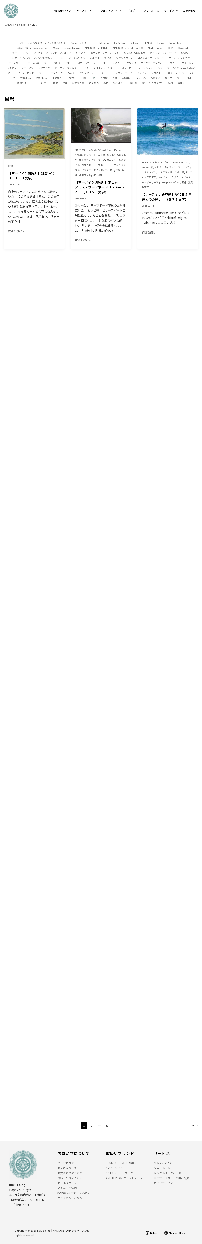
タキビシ (12, 68)
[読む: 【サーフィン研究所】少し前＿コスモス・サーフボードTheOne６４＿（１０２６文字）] (101, 128)
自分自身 (132, 83)
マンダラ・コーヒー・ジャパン (129, 73)
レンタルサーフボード (168, 1173)
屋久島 (168, 78)
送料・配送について (70, 1178)
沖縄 (65, 83)
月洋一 (44, 83)
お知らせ (186, 53)
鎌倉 (170, 83)
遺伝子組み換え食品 (152, 83)
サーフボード (15, 63)
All (21, 43)
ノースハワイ (145, 68)
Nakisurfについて (165, 1163)
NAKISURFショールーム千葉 (128, 48)
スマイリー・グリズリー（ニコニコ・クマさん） (138, 63)
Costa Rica (120, 43)
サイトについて (52, 63)
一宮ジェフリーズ (175, 73)
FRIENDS (147, 43)
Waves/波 (183, 48)
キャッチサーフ (124, 58)
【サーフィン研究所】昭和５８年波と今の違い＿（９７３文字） (166, 209)
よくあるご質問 (67, 1188)
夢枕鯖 (104, 78)
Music (56, 48)
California (104, 43)
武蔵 (55, 83)
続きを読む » (16, 232)
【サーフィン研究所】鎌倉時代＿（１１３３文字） (33, 176)
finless (134, 43)
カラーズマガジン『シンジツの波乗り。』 (34, 58)
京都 (191, 73)
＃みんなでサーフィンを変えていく (47, 43)
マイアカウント (67, 1163)
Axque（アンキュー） (82, 43)
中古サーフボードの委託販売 (173, 1178)
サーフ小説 (33, 63)
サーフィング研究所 (179, 58)
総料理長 (118, 83)
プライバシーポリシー (72, 1198)
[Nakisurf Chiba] (173, 1233)
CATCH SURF (114, 1168)
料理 (189, 78)
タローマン (27, 68)
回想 (93, 78)
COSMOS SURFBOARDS (122, 1163)
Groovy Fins (175, 43)
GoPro (160, 43)
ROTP (170, 48)
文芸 (179, 78)
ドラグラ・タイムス (65, 68)
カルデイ (94, 58)
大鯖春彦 (126, 78)
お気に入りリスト (69, 1168)
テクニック (44, 68)
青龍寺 (181, 83)
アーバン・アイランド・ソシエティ (52, 53)
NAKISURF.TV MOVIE (96, 48)
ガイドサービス (164, 1183)
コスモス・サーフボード (151, 58)
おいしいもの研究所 (134, 53)
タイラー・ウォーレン (182, 63)
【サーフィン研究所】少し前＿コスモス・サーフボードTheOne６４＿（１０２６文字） (99, 190)
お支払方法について (70, 1173)
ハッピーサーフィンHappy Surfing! (176, 68)
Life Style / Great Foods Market (31, 48)
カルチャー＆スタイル (73, 58)
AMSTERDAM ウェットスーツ (125, 1178)
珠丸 (105, 83)
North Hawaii (155, 48)
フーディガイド (25, 73)
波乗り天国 (78, 83)
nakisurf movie (72, 48)
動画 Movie (42, 78)
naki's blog (23, 24)
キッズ (107, 58)
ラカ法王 (156, 73)
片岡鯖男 (94, 83)
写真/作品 (25, 78)
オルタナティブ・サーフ (163, 53)
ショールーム (162, 1168)
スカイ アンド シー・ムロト (92, 63)
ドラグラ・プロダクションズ (96, 68)
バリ (10, 73)
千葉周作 (57, 78)
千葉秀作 (71, 78)
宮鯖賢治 (155, 78)
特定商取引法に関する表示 (75, 1193)
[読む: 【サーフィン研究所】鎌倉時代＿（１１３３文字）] (34, 134)
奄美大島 (141, 78)
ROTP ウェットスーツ (120, 1173)
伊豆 (13, 78)
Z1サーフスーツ (20, 53)
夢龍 (114, 78)
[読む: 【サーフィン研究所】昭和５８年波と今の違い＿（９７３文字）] (167, 143)
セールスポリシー (69, 1183)
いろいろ (81, 53)
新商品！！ (23, 83)
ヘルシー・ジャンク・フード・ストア (88, 73)
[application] (93, 10)
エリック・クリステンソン (104, 53)
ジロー (69, 63)
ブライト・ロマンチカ (51, 73)
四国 (83, 78)
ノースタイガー (125, 68)
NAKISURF (9, 24)
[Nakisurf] (150, 1233)
